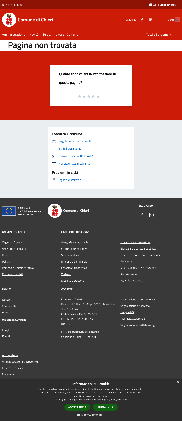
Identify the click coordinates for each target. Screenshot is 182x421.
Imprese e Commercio (74, 261)
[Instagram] (144, 19)
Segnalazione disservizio (135, 306)
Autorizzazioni (129, 274)
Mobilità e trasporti (72, 280)
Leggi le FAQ (127, 312)
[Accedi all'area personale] (162, 5)
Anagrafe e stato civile (74, 242)
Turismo (66, 274)
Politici (6, 261)
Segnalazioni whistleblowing (137, 325)
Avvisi (5, 312)
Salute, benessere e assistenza (138, 268)
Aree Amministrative (14, 249)
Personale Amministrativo (18, 268)
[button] (91, 415)
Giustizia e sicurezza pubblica (138, 248)
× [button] (178, 382)
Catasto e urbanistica (74, 268)
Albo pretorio (10, 355)
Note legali (8, 374)
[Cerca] (175, 19)
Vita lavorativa (70, 255)
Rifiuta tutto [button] (105, 406)
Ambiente (126, 261)
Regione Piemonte (13, 4)
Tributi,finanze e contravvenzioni (140, 255)
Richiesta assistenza (132, 318)
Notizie (6, 299)
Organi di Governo (13, 242)
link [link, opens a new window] (125, 399)
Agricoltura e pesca (131, 280)
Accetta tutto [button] (77, 407)
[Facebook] (135, 19)
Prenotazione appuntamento (137, 299)
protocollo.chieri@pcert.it (83, 332)
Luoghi (6, 330)
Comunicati (9, 306)
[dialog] (91, 400)
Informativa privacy (14, 368)
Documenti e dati (12, 274)
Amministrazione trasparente (20, 361)
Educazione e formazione (135, 242)
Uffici (5, 255)
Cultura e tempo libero (74, 249)
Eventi (6, 336)
